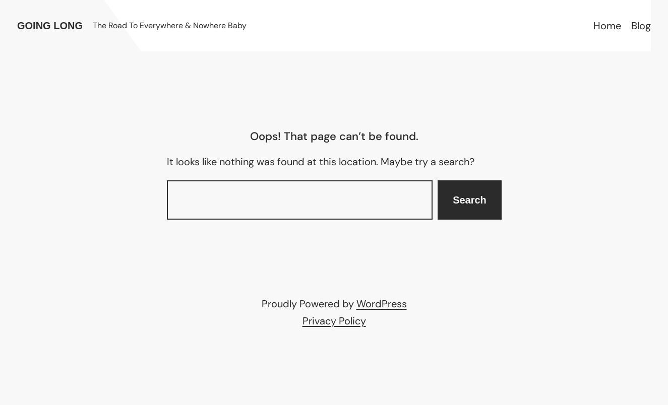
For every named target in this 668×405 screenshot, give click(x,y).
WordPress (381, 303)
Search (470, 200)
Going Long (50, 25)
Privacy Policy (334, 320)
